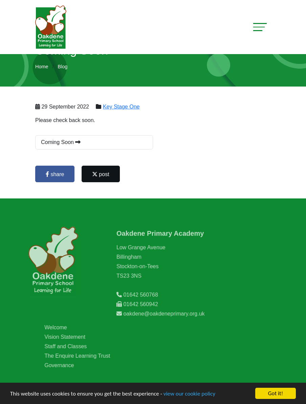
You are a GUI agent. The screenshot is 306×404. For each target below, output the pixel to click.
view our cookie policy (189, 393)
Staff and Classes (75, 346)
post (101, 174)
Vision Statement (74, 337)
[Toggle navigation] (260, 27)
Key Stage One (122, 107)
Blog (62, 66)
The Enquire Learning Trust (87, 356)
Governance (69, 365)
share (55, 174)
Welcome (65, 327)
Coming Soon (61, 142)
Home (41, 66)
